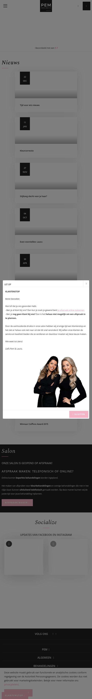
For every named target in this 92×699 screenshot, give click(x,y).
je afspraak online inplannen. (71, 310)
